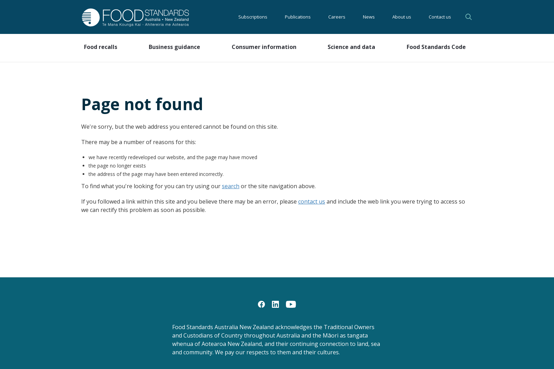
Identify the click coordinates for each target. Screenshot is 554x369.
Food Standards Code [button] (436, 47)
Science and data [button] (351, 47)
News (369, 17)
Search (468, 17)
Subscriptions (252, 17)
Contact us (440, 17)
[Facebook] (261, 304)
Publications (298, 17)
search (230, 186)
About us (401, 17)
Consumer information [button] (264, 47)
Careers (336, 17)
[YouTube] (291, 304)
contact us (311, 201)
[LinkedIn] (275, 304)
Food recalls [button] (100, 47)
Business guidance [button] (174, 47)
